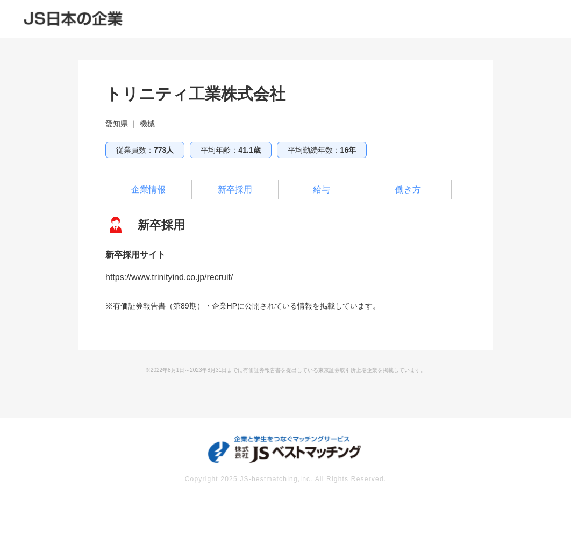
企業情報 (148, 189)
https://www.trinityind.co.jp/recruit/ (169, 277)
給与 (321, 189)
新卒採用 (235, 189)
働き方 (408, 189)
